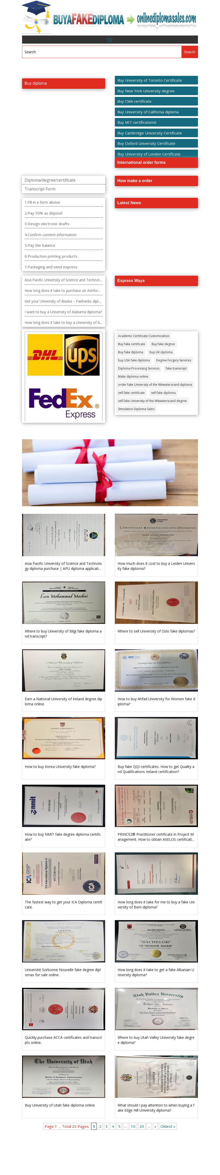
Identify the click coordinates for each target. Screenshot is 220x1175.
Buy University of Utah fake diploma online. (60, 1105)
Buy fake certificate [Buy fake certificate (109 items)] (131, 344)
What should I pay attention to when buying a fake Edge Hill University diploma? (156, 1108)
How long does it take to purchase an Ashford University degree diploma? (85, 290)
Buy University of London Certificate (148, 153)
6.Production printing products (51, 256)
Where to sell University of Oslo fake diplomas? (156, 631)
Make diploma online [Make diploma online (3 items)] (133, 376)
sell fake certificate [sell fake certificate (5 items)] (131, 393)
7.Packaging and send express (51, 266)
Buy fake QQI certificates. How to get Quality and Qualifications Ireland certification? (156, 769)
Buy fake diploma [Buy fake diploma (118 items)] (130, 352)
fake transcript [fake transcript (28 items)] (176, 368)
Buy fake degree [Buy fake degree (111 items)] (163, 344)
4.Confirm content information (51, 234)
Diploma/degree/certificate (50, 180)
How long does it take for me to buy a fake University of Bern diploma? (156, 904)
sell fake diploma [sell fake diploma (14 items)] (163, 393)
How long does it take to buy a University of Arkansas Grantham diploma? (85, 322)
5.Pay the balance (40, 245)
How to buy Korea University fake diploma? (60, 766)
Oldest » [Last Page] (167, 1126)
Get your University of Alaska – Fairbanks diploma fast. (69, 301)
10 (133, 1126)
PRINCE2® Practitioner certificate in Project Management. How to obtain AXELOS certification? (156, 839)
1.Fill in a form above (42, 202)
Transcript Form (40, 189)
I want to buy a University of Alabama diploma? (63, 311)
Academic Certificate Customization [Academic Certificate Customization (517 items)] (143, 336)
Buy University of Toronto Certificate (149, 80)
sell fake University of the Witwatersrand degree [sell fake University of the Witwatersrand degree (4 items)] (152, 401)
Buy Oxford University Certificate (146, 143)
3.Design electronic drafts (47, 223)
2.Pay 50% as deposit (44, 213)
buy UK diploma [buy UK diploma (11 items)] (161, 352)
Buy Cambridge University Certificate (149, 132)
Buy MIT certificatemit (136, 122)
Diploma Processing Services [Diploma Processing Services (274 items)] (138, 368)
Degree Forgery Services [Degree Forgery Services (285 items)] (173, 360)
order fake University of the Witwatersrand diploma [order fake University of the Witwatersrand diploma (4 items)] (155, 384)
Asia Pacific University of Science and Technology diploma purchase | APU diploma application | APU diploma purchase (63, 568)
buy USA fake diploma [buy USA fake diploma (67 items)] (134, 360)
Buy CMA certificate (134, 101)
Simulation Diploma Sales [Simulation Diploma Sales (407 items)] (136, 409)
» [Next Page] (155, 1126)
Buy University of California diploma (148, 111)
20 (141, 1126)
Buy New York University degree (146, 90)
